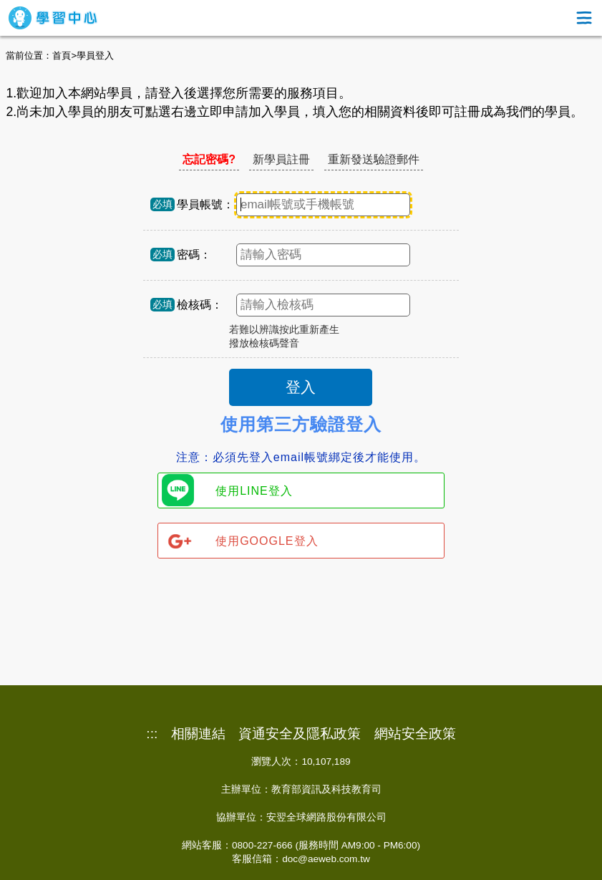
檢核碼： (200, 305)
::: (151, 734)
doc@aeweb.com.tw (326, 859)
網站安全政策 (415, 734)
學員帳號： (205, 204)
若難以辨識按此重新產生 (284, 329)
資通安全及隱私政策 (299, 734)
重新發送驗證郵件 (373, 159)
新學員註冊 (281, 159)
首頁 (61, 55)
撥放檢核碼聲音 (264, 343)
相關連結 (198, 734)
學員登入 (95, 55)
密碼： (194, 254)
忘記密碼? (209, 159)
